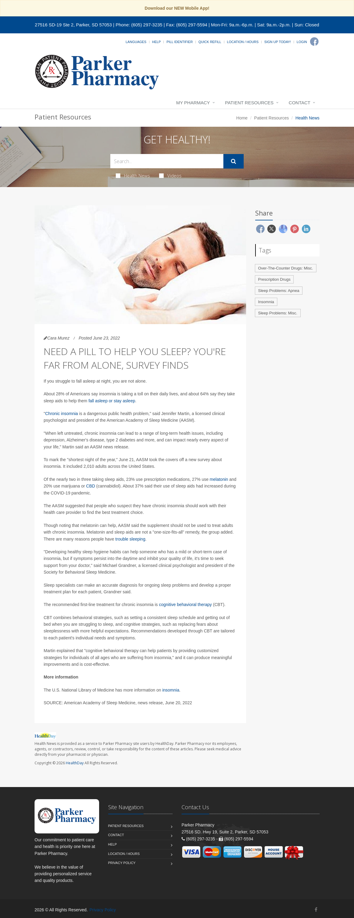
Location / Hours (243, 42)
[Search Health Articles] (166, 161)
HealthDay (75, 763)
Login (302, 42)
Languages (135, 42)
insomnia (170, 690)
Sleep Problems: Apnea (278, 290)
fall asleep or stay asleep (111, 400)
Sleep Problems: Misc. (277, 313)
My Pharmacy (193, 102)
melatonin (219, 479)
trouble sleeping (130, 539)
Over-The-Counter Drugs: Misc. (285, 268)
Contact (299, 102)
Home (242, 118)
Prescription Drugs (274, 279)
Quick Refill (210, 42)
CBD (90, 486)
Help (156, 42)
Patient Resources (249, 102)
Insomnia (266, 302)
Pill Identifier (179, 42)
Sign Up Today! (277, 42)
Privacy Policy (122, 863)
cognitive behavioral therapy (185, 604)
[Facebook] (314, 41)
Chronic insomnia (61, 413)
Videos (170, 176)
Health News (133, 176)
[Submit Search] (233, 161)
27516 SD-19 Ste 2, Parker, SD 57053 (73, 24)
